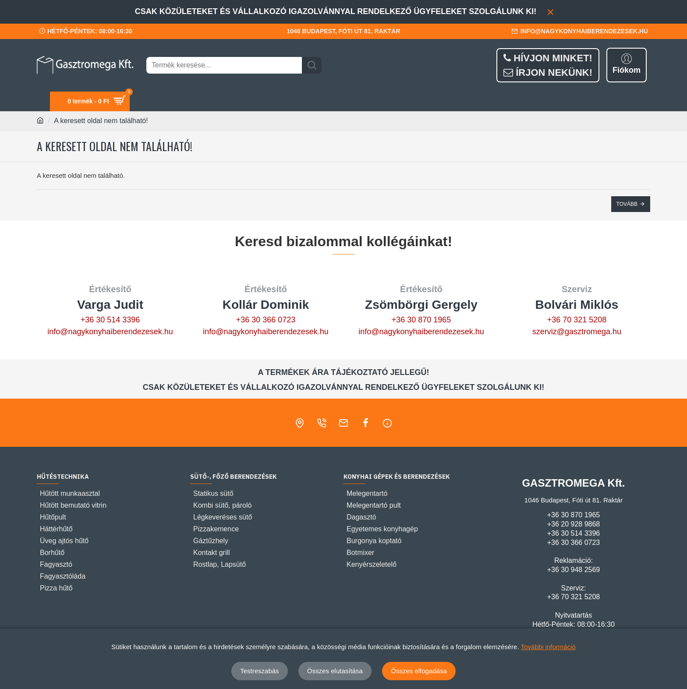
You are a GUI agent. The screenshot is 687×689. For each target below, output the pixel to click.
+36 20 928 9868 (573, 524)
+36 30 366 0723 (266, 319)
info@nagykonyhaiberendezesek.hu (110, 331)
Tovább (626, 204)
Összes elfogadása (419, 671)
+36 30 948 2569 (573, 569)
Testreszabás (259, 671)
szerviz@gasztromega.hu (576, 331)
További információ (548, 646)
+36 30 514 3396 (110, 319)
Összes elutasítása (335, 671)
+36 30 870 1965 (421, 319)
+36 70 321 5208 (577, 319)
